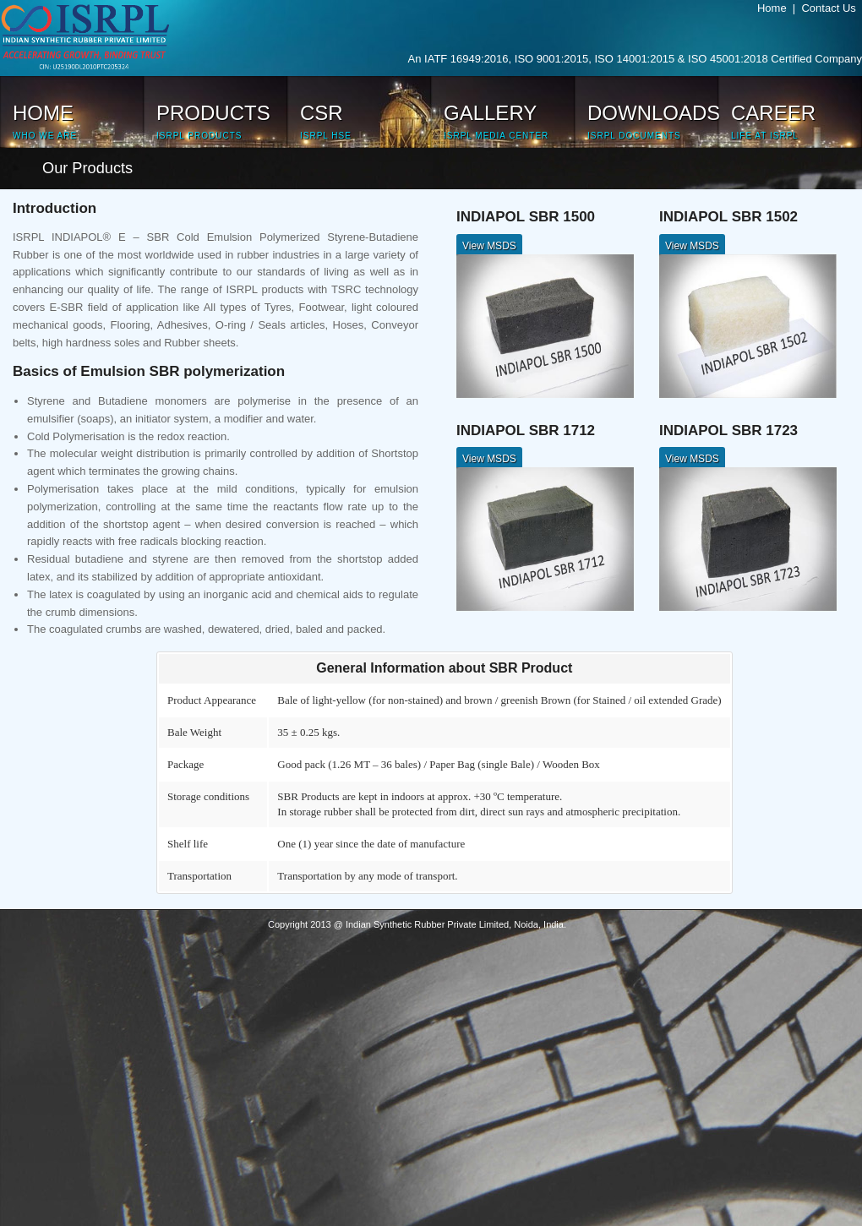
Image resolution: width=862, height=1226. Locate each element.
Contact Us (831, 8)
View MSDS (489, 246)
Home (775, 8)
